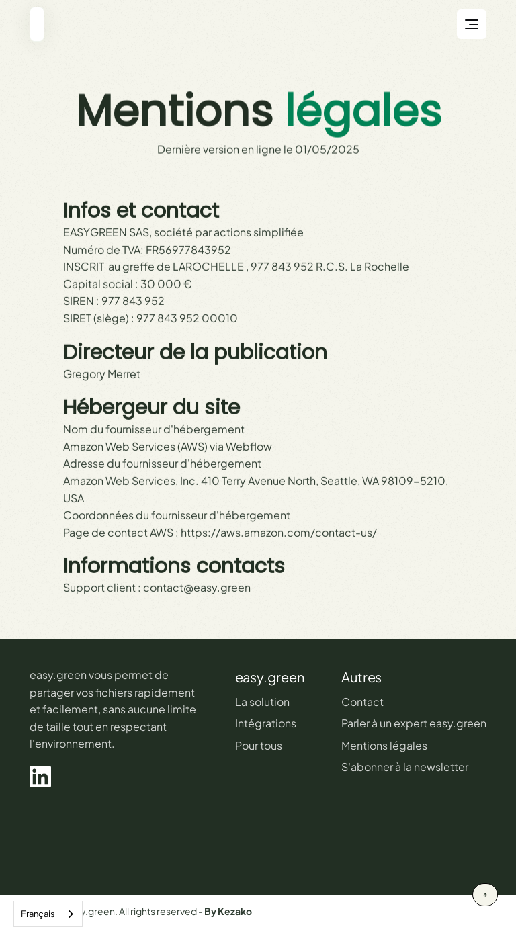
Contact (362, 702)
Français (38, 913)
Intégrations (265, 723)
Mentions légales (384, 745)
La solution (262, 702)
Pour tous (258, 745)
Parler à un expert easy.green (413, 723)
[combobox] (48, 914)
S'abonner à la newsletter (404, 767)
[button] (471, 24)
